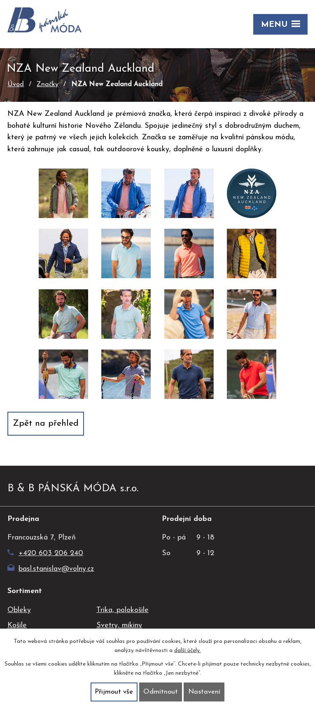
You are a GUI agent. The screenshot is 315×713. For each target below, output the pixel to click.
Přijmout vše (114, 691)
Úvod (15, 84)
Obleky (19, 610)
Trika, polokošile (122, 610)
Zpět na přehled (46, 423)
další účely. (187, 651)
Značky (47, 84)
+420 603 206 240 (45, 553)
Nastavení (204, 691)
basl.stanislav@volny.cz (50, 569)
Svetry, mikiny (119, 625)
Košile (17, 625)
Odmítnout (160, 691)
